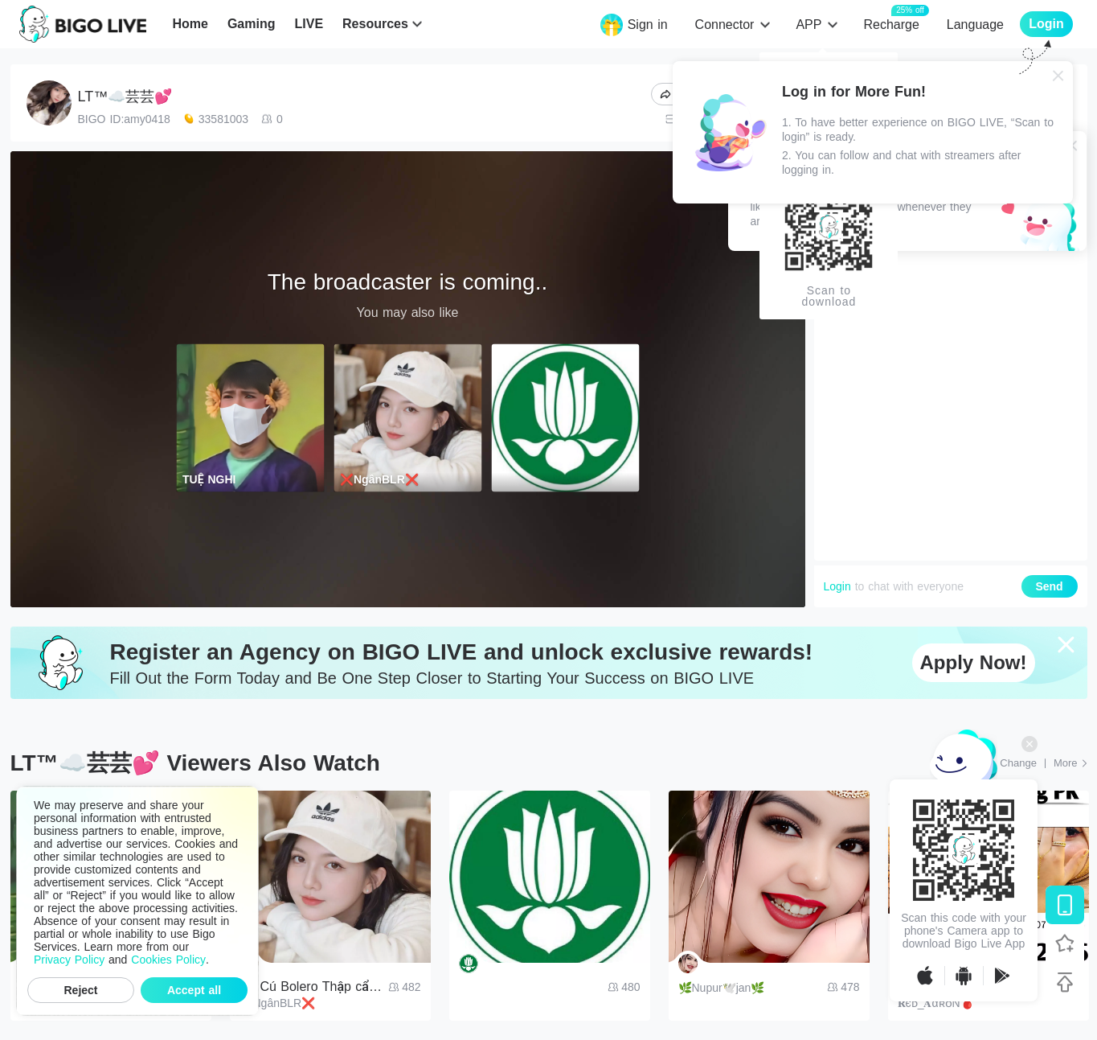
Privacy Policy (69, 959)
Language (975, 24)
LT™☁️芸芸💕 (125, 96)
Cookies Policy (168, 959)
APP (808, 24)
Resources (375, 24)
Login (837, 586)
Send (1048, 586)
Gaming (251, 24)
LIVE (308, 24)
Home (189, 24)
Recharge (891, 23)
